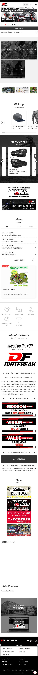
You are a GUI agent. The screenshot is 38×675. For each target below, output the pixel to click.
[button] (2, 122)
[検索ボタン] (31, 4)
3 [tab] (8, 25)
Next (37, 33)
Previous (37, 31)
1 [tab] (5, 25)
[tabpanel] (19, 15)
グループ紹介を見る (19, 459)
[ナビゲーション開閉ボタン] (36, 4)
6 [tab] (14, 25)
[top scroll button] (35, 672)
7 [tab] (16, 25)
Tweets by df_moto (7, 591)
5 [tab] (12, 25)
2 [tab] (7, 25)
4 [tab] (10, 25)
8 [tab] (17, 25)
